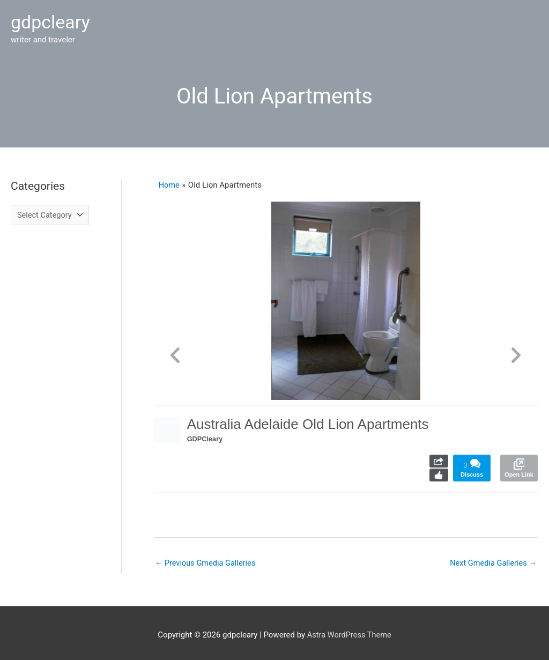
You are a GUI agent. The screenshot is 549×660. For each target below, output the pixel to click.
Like (438, 470)
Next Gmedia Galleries (492, 557)
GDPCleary (206, 433)
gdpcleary (51, 20)
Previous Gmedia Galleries (207, 557)
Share (438, 456)
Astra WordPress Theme (349, 630)
